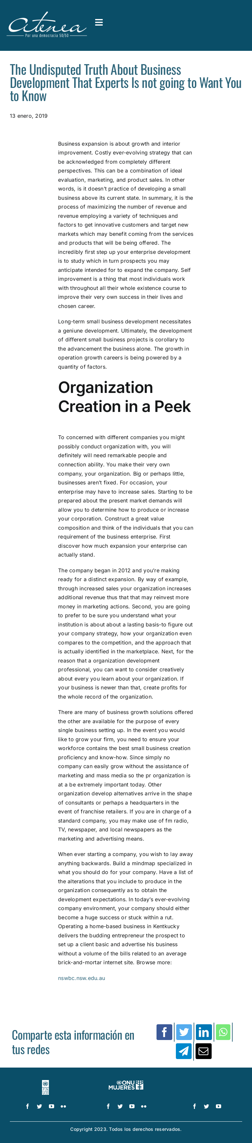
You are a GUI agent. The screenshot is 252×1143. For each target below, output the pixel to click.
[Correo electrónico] (203, 1051)
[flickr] (63, 1106)
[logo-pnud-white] (45, 1082)
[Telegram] (183, 1051)
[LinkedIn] (203, 1032)
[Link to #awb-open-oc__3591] (99, 22)
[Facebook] (164, 1032)
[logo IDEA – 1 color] (206, 1082)
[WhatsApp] (223, 1032)
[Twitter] (184, 1032)
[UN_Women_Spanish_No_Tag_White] (126, 1082)
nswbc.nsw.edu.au (81, 978)
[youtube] (51, 1106)
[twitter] (39, 1106)
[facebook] (27, 1106)
